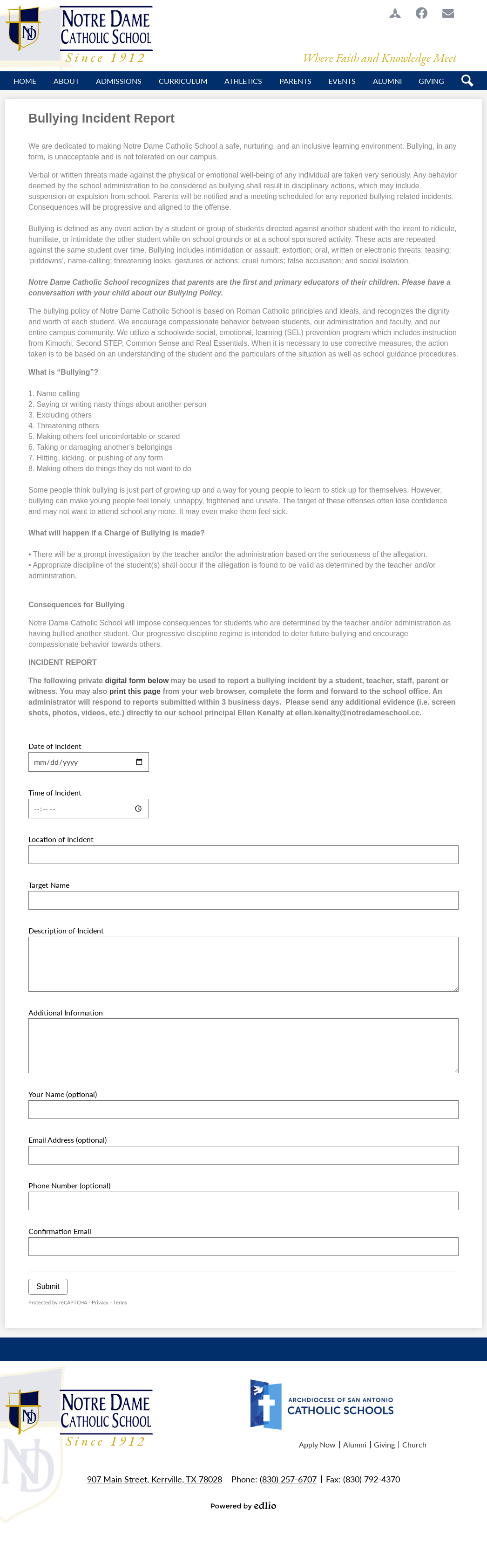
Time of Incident (54, 792)
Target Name (48, 884)
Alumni (354, 1444)
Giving (384, 1444)
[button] (66, 80)
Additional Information (65, 1012)
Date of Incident (54, 746)
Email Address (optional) (67, 1139)
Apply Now (317, 1444)
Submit (48, 1286)
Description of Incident (66, 930)
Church (414, 1444)
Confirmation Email (59, 1231)
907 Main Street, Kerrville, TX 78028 (154, 1479)
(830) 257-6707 (288, 1479)
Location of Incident (61, 839)
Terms (120, 1302)
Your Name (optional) (62, 1094)
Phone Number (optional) (69, 1185)
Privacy (100, 1302)
